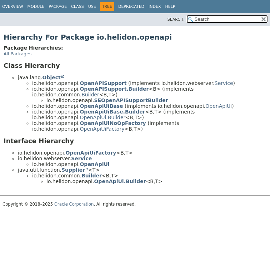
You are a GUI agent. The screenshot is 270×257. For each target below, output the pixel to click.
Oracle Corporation (74, 204)
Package (58, 6)
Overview (12, 6)
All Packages (17, 53)
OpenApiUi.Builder (102, 117)
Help (170, 6)
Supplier (73, 170)
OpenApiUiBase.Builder (112, 112)
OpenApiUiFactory (102, 129)
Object (51, 77)
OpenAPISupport (103, 83)
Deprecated (131, 6)
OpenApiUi (218, 106)
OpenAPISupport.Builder (114, 89)
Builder (90, 94)
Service (224, 83)
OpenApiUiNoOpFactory (113, 123)
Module (36, 6)
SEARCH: (176, 19)
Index (155, 6)
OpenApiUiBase (101, 106)
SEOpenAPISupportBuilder (131, 100)
